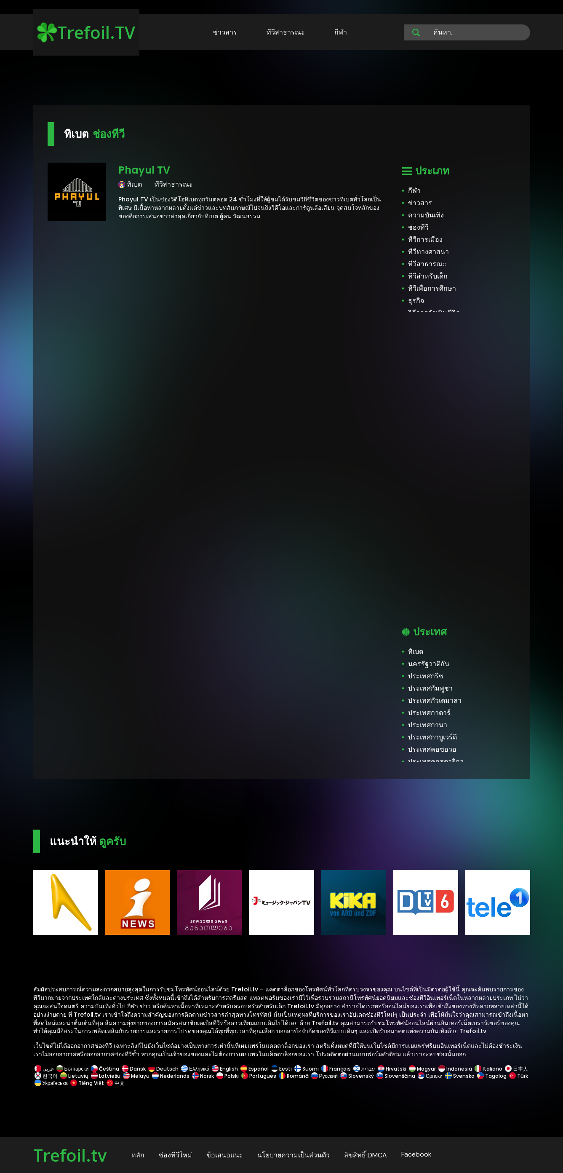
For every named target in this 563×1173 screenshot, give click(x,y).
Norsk (203, 1075)
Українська (51, 1083)
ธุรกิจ (416, 300)
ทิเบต (415, 651)
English (225, 1068)
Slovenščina (395, 1075)
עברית (364, 1068)
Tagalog (492, 1075)
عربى (44, 1068)
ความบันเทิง (426, 215)
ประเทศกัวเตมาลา (435, 700)
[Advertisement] (281, 79)
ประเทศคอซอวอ (432, 749)
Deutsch (163, 1068)
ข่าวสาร (225, 32)
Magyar (422, 1068)
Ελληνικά (195, 1068)
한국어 (46, 1075)
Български (72, 1068)
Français (336, 1068)
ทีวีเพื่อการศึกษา (432, 288)
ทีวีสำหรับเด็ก (428, 276)
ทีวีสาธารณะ (286, 32)
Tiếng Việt (87, 1083)
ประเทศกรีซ (425, 676)
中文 (115, 1083)
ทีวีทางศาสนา (428, 252)
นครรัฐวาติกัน (428, 664)
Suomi (306, 1068)
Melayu (136, 1075)
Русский (324, 1075)
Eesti (281, 1068)
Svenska (460, 1075)
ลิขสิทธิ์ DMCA (365, 1155)
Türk (518, 1075)
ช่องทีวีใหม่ (175, 1155)
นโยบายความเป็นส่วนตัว (293, 1155)
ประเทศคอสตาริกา (436, 761)
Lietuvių (74, 1075)
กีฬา (340, 32)
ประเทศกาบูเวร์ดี (432, 737)
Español (254, 1068)
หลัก (137, 1155)
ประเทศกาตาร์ (429, 713)
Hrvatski (392, 1068)
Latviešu (106, 1075)
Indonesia (455, 1068)
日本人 (516, 1068)
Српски (430, 1075)
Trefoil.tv (70, 1155)
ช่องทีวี (418, 227)
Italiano (488, 1068)
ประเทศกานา (427, 725)
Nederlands (171, 1075)
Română (293, 1075)
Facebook (416, 1154)
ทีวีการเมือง (425, 239)
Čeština (105, 1068)
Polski (227, 1075)
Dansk (133, 1068)
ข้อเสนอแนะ (224, 1155)
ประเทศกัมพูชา (430, 688)
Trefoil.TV (86, 32)
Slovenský (357, 1075)
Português (258, 1075)
